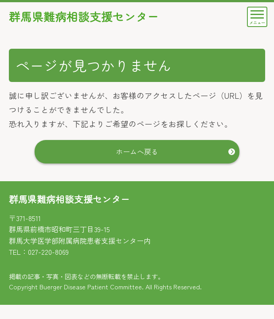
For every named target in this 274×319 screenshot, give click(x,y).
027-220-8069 (48, 251)
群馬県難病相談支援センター (86, 17)
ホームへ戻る (137, 152)
